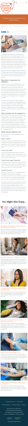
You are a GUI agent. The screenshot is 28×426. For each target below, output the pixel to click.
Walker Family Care (4, 25)
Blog (11, 25)
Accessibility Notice (16, 404)
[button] (26, 2)
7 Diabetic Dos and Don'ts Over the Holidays (13, 26)
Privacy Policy (20, 401)
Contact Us (23, 404)
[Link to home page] (11, 7)
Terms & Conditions (6, 404)
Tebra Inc (13, 401)
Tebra (19, 421)
